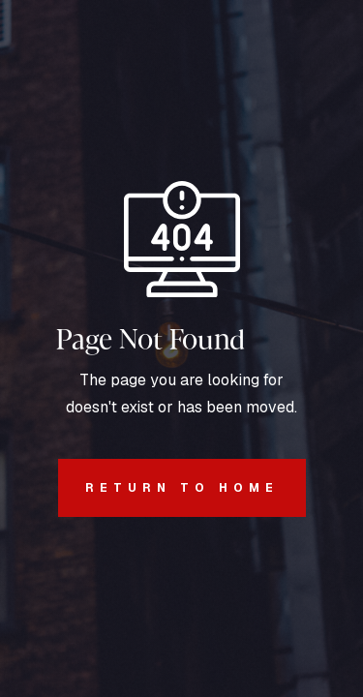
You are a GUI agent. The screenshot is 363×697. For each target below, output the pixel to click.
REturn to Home (168, 488)
